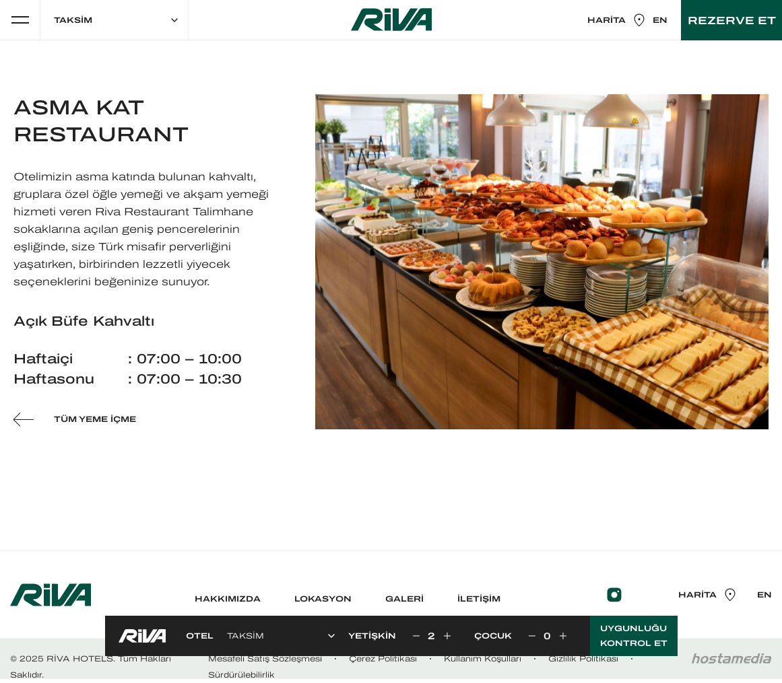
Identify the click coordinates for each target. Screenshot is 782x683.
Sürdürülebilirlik (241, 675)
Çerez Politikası (383, 659)
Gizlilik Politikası (583, 659)
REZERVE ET (732, 20)
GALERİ (404, 599)
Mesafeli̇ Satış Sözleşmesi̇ (265, 659)
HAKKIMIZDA (228, 599)
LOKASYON (323, 599)
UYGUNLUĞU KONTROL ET (633, 635)
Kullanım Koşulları (482, 659)
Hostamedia (731, 658)
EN (660, 20)
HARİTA (616, 20)
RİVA (391, 19)
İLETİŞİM (478, 599)
